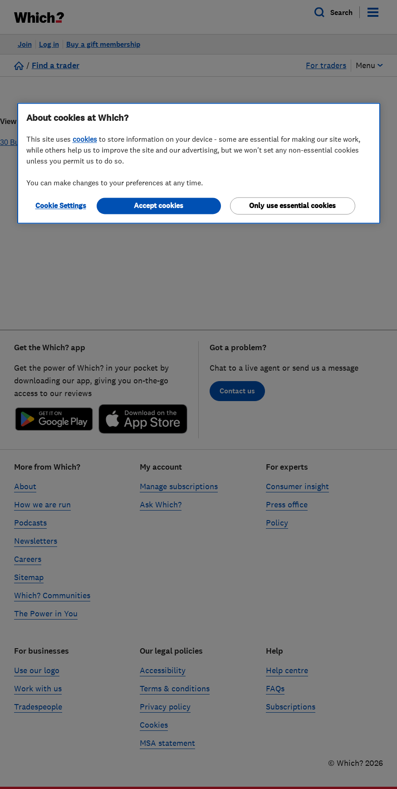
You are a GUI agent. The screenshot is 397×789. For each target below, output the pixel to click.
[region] (198, 163)
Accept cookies (158, 205)
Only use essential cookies (292, 205)
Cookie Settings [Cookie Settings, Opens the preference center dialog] (60, 205)
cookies (85, 139)
